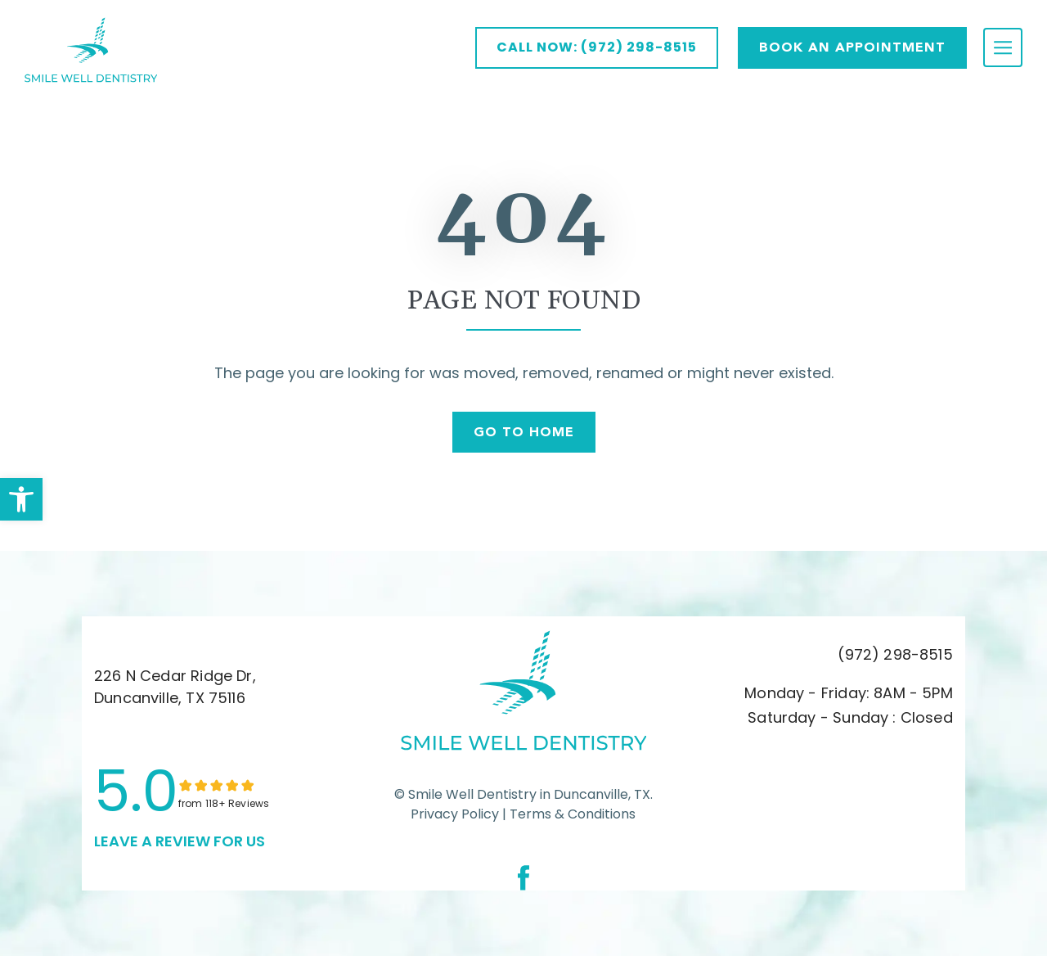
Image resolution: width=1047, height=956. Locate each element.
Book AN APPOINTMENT (852, 47)
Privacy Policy (455, 814)
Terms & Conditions (571, 814)
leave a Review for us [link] (179, 841)
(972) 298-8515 (895, 654)
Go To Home (524, 432)
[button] (21, 499)
